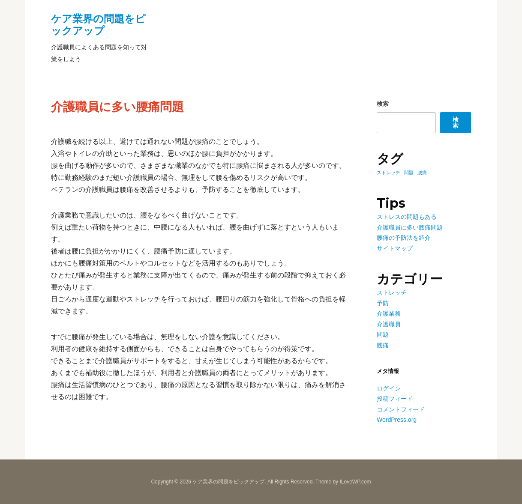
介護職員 (389, 324)
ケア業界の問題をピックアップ (98, 24)
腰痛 (383, 345)
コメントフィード (401, 409)
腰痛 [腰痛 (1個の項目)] (422, 172)
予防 (383, 303)
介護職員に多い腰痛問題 (410, 227)
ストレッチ (392, 292)
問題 (383, 334)
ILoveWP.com (355, 482)
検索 (383, 103)
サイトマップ (395, 248)
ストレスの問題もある (407, 216)
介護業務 (389, 313)
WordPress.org (397, 419)
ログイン (389, 388)
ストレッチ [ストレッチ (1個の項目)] (388, 172)
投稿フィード (395, 398)
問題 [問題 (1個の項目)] (409, 172)
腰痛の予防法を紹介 (404, 237)
